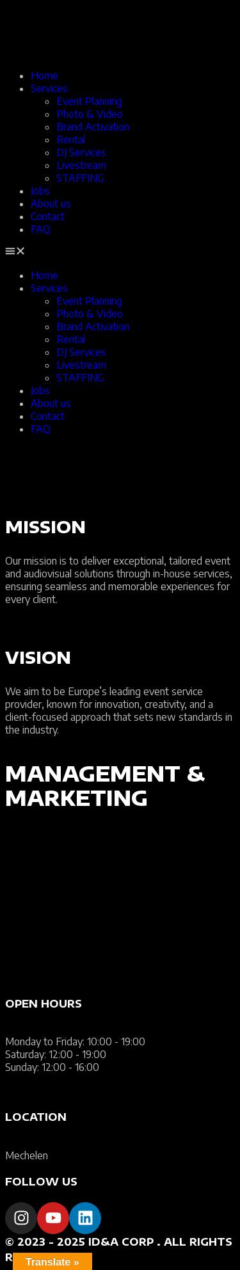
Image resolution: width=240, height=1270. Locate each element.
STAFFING (80, 178)
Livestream (81, 165)
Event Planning (89, 101)
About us (51, 203)
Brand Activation (92, 126)
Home (44, 75)
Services (49, 88)
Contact (48, 216)
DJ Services (81, 152)
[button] (120, 252)
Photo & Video (89, 114)
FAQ (41, 229)
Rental (70, 139)
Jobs (40, 190)
